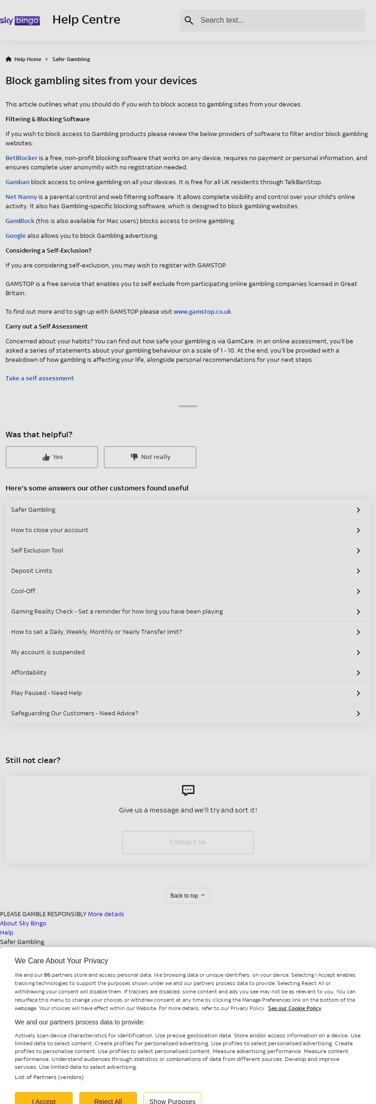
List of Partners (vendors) (49, 1082)
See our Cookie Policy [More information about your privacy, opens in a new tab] (294, 1013)
